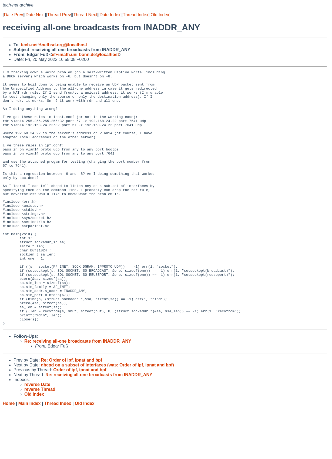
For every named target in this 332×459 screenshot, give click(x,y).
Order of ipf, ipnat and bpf (79, 420)
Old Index (160, 14)
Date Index (109, 14)
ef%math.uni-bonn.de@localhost (85, 54)
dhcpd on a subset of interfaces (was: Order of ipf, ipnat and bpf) (107, 415)
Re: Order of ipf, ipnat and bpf (71, 410)
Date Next (35, 14)
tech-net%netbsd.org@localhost (54, 44)
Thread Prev (59, 14)
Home (9, 453)
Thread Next (85, 14)
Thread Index (135, 14)
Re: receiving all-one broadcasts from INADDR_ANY (77, 391)
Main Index (29, 453)
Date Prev (13, 14)
